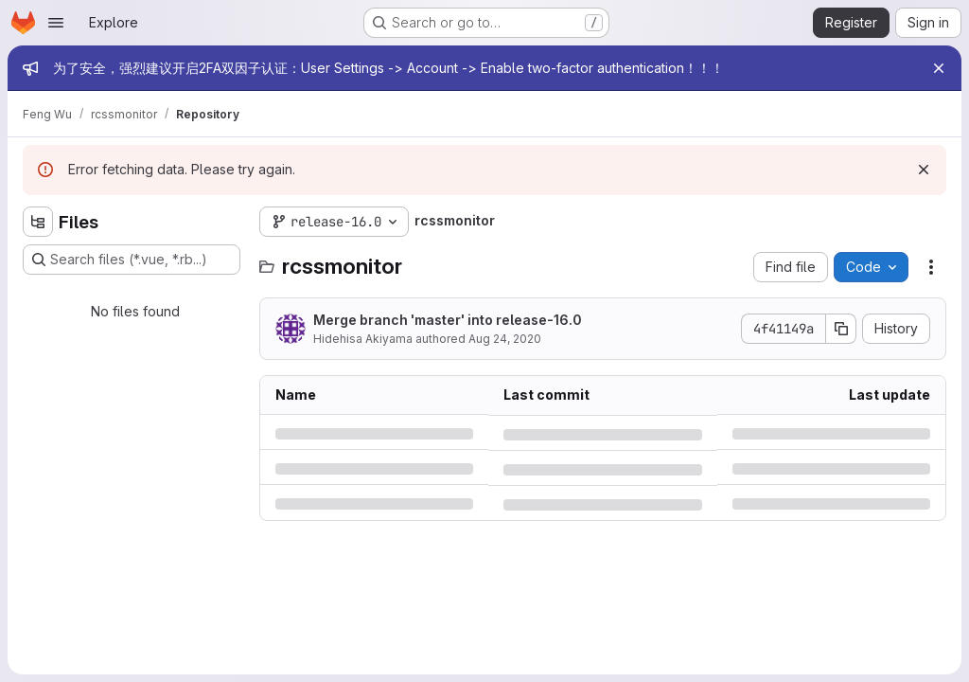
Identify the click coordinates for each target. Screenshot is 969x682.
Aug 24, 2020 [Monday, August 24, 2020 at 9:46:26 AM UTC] (504, 339)
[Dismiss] (923, 169)
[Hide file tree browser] (38, 221)
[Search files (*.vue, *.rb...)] (131, 259)
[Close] (938, 68)
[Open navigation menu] (56, 23)
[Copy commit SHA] (841, 329)
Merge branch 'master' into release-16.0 (447, 320)
